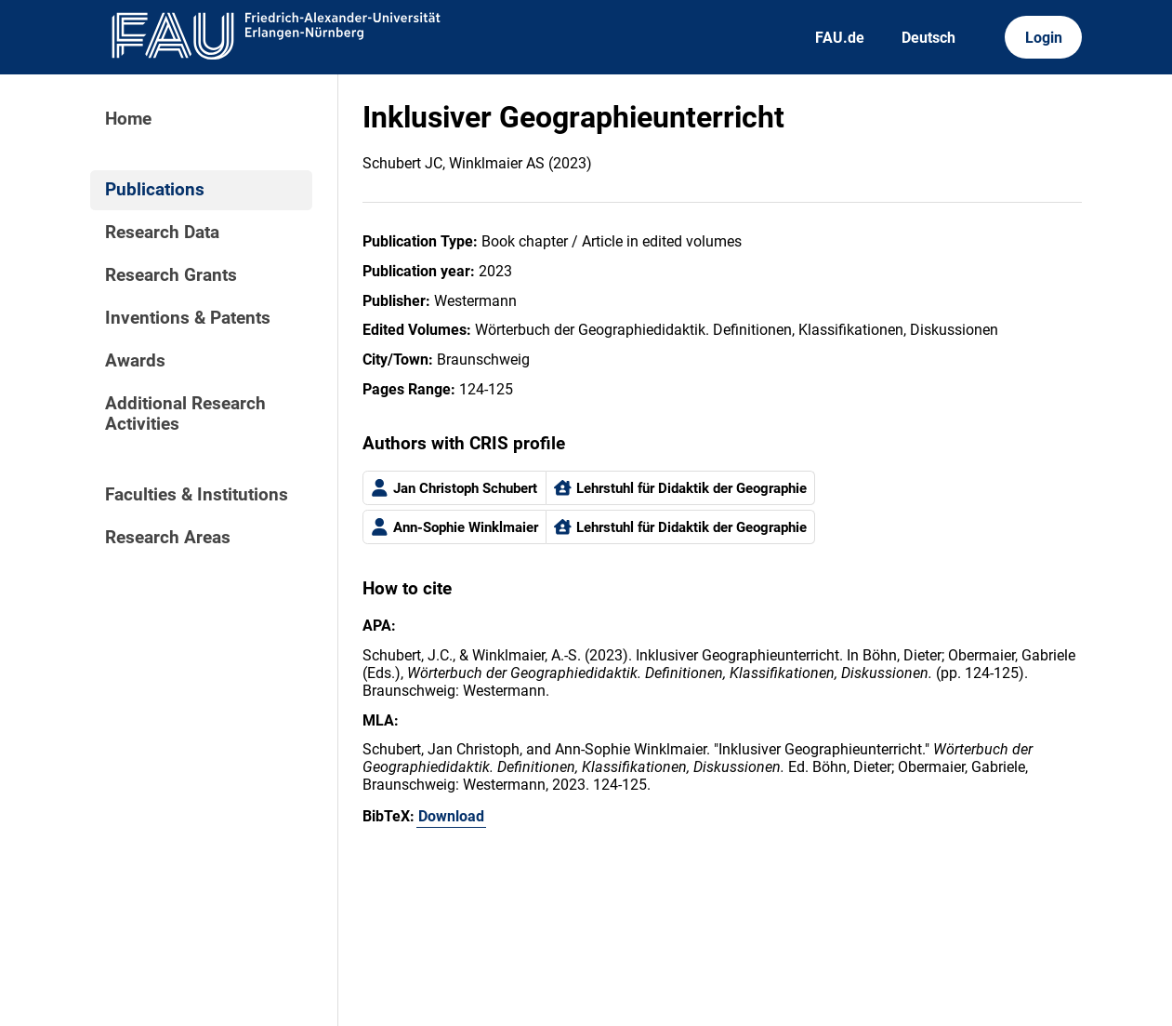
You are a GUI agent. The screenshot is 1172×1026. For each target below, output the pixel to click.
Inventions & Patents (187, 318)
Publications (154, 190)
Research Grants (171, 275)
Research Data (162, 232)
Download (451, 816)
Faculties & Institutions (196, 495)
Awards (135, 361)
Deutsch (928, 38)
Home (128, 119)
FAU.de (839, 38)
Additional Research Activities (185, 413)
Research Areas (167, 537)
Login (1043, 38)
